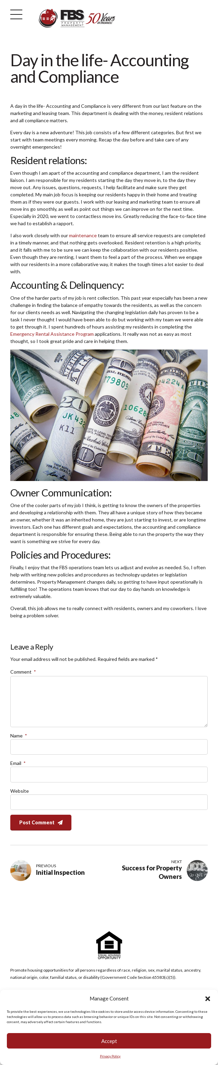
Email (17, 763)
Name (18, 735)
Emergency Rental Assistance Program (52, 334)
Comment (23, 672)
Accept (109, 1042)
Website (19, 791)
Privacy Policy (110, 1057)
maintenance (83, 235)
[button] (207, 999)
